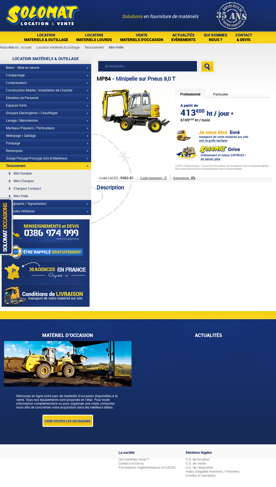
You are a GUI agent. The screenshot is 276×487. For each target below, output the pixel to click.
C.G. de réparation (199, 467)
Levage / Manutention (22, 120)
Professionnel (190, 94)
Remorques (14, 151)
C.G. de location (197, 459)
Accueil (26, 47)
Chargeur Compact (27, 188)
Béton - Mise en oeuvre (22, 68)
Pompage (13, 143)
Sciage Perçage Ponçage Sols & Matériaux (36, 158)
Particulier (220, 94)
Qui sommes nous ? (134, 459)
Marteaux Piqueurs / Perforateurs (30, 128)
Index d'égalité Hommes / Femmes (212, 471)
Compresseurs (16, 83)
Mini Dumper (23, 173)
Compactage (15, 75)
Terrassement (94, 47)
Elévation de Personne (22, 98)
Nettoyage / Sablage (21, 136)
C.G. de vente (196, 463)
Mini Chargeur (24, 181)
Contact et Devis (131, 463)
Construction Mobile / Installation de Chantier (39, 90)
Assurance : (184, 178)
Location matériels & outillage (58, 47)
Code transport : (153, 178)
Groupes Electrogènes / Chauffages (32, 113)
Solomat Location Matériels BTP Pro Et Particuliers (42, 13)
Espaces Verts (16, 105)
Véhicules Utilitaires (20, 211)
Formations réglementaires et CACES (147, 467)
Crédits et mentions (201, 476)
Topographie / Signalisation (26, 204)
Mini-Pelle (116, 47)
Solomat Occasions (7, 226)
